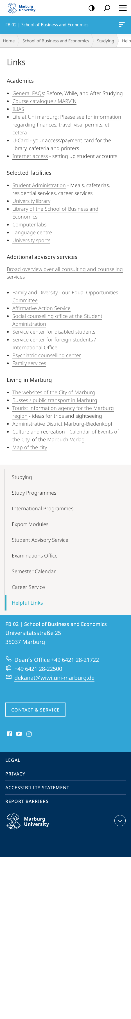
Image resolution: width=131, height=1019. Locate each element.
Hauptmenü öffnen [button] (121, 8)
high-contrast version (90, 8)
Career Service (28, 587)
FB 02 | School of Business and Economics (121, 25)
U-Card (20, 140)
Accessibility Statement (37, 787)
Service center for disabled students (53, 331)
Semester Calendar (34, 571)
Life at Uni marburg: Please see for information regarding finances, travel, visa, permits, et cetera (66, 124)
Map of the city (29, 447)
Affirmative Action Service (41, 308)
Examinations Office (35, 555)
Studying (105, 40)
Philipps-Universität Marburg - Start (24, 8)
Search (105, 8)
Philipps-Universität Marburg (33, 826)
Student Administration (39, 185)
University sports (31, 240)
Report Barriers (27, 801)
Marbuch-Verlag (66, 439)
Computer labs (30, 224)
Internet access (30, 156)
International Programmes (42, 508)
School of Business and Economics (55, 40)
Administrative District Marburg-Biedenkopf (62, 423)
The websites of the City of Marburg (53, 392)
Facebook (8, 734)
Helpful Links (27, 602)
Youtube (18, 734)
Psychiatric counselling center (46, 355)
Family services (29, 363)
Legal (13, 760)
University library (31, 201)
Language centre (32, 232)
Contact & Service (35, 710)
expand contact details (119, 820)
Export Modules (30, 524)
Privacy (15, 774)
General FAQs (28, 93)
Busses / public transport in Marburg (54, 400)
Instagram (29, 734)
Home (9, 40)
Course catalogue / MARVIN (44, 101)
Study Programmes (34, 492)
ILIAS (18, 108)
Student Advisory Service (40, 539)
